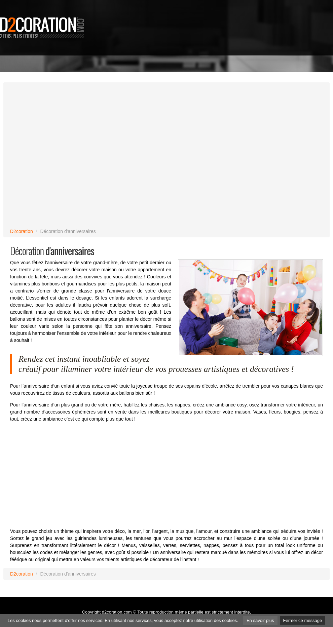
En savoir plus (260, 620)
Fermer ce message (302, 620)
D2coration (21, 231)
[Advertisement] (305, 101)
